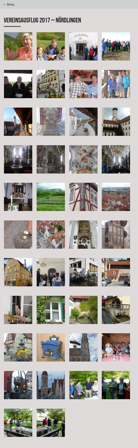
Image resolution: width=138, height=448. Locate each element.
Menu (9, 4)
